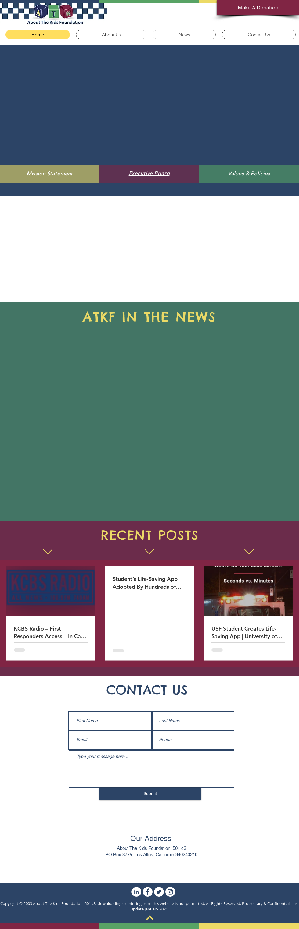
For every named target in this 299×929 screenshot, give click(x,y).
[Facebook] (148, 892)
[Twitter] (159, 892)
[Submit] (150, 794)
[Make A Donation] (258, 7)
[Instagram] (170, 892)
